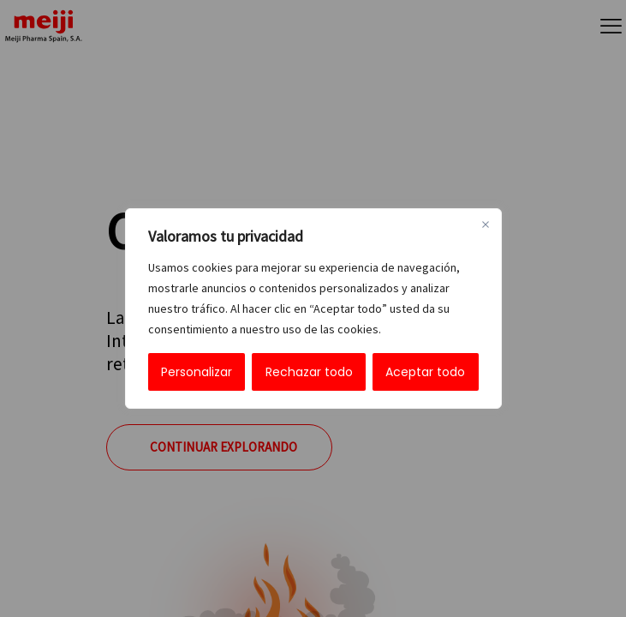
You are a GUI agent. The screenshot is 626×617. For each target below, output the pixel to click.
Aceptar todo (425, 371)
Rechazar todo (309, 371)
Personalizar (196, 371)
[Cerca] (485, 224)
